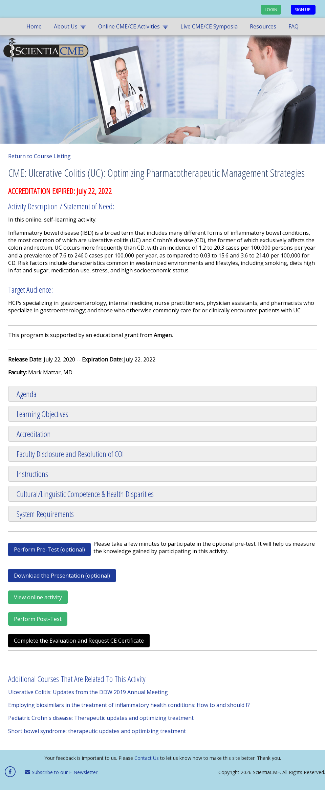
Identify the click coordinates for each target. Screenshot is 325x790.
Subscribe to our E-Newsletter (61, 772)
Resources (263, 26)
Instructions (32, 473)
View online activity (38, 597)
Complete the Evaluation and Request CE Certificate (79, 640)
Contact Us (146, 758)
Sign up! (303, 10)
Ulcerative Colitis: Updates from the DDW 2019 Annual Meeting (88, 692)
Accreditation (34, 433)
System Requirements (45, 513)
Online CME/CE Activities (129, 26)
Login (271, 10)
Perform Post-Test (38, 619)
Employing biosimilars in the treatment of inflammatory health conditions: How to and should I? (129, 705)
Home (34, 26)
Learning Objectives (42, 413)
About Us (66, 26)
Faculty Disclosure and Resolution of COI (70, 453)
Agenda (27, 393)
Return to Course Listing (39, 156)
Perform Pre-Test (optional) (49, 549)
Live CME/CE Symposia (209, 26)
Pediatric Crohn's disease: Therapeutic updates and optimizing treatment (101, 718)
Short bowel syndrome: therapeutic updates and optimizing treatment (97, 731)
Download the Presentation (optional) (62, 575)
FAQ (293, 26)
